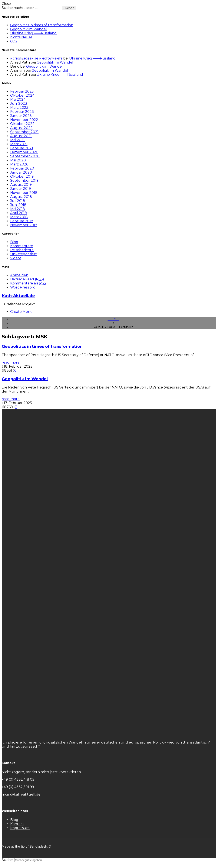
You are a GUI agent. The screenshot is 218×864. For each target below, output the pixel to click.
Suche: (8, 860)
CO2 (13, 41)
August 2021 (21, 136)
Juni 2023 (18, 103)
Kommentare (21, 246)
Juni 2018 (18, 205)
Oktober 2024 (22, 95)
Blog (14, 242)
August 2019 (21, 185)
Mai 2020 (18, 160)
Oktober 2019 (22, 176)
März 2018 (19, 217)
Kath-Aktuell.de (18, 295)
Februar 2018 (21, 221)
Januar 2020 (21, 172)
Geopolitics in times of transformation (41, 25)
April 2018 (18, 213)
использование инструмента (36, 58)
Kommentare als (28, 283)
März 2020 (19, 164)
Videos (15, 258)
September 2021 (24, 132)
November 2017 (23, 225)
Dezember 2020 (24, 152)
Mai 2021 (17, 140)
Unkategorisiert (23, 254)
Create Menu (21, 312)
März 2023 (19, 108)
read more (11, 362)
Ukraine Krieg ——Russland (33, 33)
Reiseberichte (22, 250)
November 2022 (24, 120)
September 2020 (25, 156)
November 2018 (23, 193)
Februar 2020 (22, 168)
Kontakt (17, 824)
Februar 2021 (21, 148)
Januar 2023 (21, 116)
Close (6, 4)
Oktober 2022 (22, 124)
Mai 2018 (17, 209)
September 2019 (24, 180)
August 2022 (21, 128)
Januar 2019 (20, 189)
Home (113, 319)
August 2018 (21, 197)
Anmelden (19, 275)
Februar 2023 (22, 112)
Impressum (20, 828)
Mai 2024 (18, 99)
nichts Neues (21, 37)
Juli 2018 (17, 201)
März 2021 (18, 144)
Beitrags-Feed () (27, 279)
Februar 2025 (22, 91)
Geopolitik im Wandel (28, 29)
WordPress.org (23, 287)
